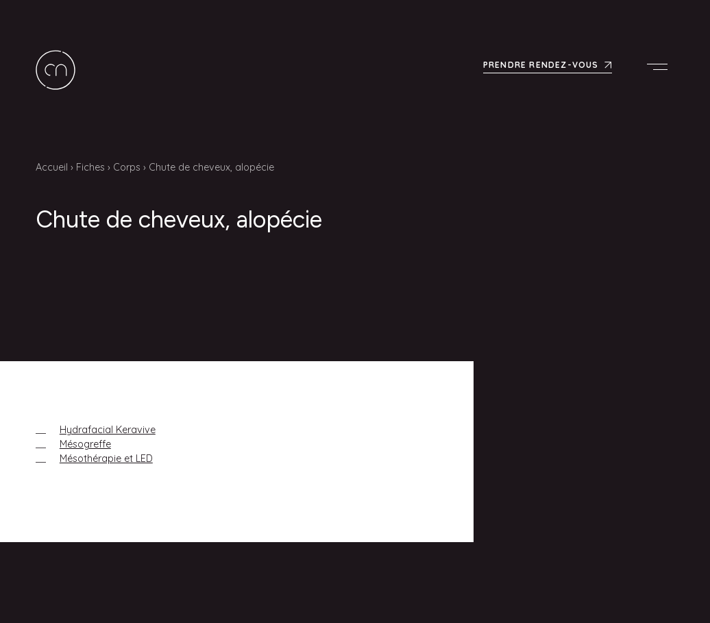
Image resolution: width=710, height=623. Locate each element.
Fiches (90, 167)
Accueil (52, 167)
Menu (660, 66)
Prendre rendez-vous (541, 65)
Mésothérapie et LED (106, 458)
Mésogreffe (85, 444)
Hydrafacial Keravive (108, 430)
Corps (126, 167)
